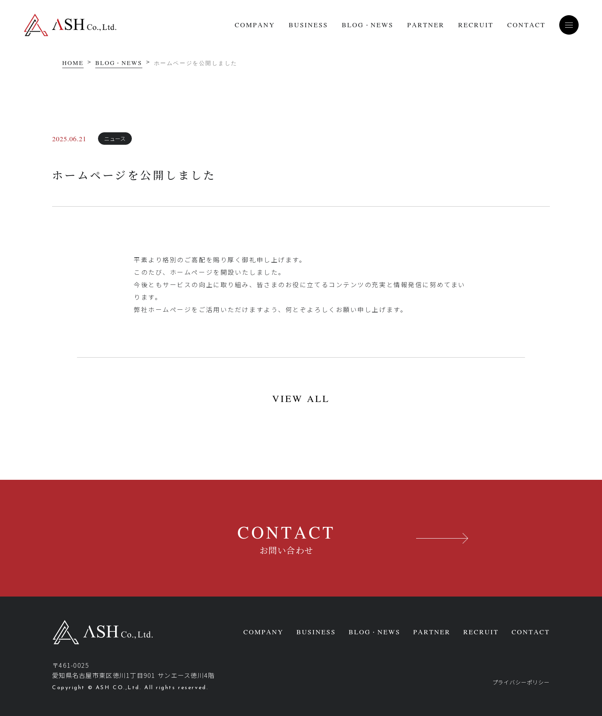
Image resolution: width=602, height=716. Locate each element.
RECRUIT (476, 25)
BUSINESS (308, 25)
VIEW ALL (301, 398)
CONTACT (526, 25)
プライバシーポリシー (521, 682)
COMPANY (255, 25)
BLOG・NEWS (368, 25)
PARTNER (425, 25)
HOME (73, 62)
